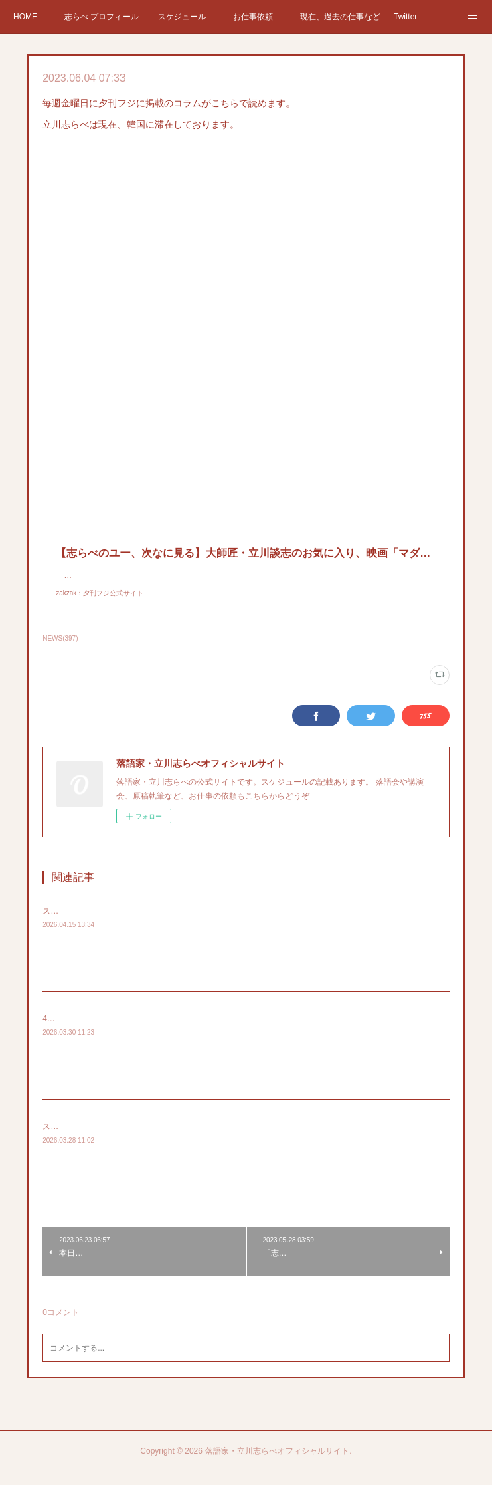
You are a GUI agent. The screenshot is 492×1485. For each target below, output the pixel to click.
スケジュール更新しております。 (102, 1140)
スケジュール (182, 16)
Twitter (405, 16)
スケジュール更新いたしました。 (102, 924)
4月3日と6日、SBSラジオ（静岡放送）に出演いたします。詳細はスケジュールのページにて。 (213, 1032)
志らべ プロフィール (101, 16)
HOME (25, 16)
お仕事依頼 (253, 16)
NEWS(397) (60, 652)
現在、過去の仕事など (340, 16)
